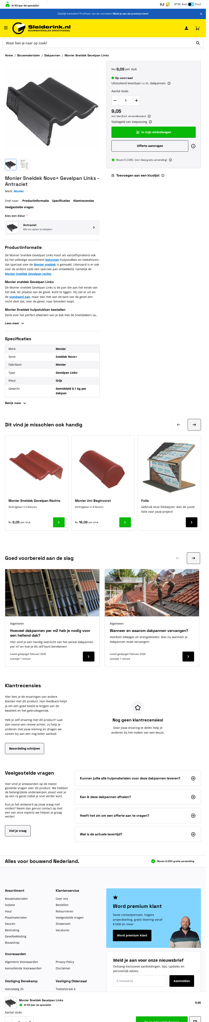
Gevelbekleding (15, 936)
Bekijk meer (16, 403)
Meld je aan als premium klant (130, 13)
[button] (52, 227)
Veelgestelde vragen (19, 207)
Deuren (10, 924)
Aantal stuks (119, 91)
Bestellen (62, 905)
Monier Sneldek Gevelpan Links (87, 55)
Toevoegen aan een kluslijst (135, 175)
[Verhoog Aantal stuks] (136, 100)
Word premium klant (132, 935)
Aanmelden (182, 981)
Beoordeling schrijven (24, 748)
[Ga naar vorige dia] (177, 558)
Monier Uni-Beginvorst (93, 500)
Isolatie (10, 905)
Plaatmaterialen (16, 917)
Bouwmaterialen (28, 55)
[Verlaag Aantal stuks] (115, 100)
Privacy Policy (65, 962)
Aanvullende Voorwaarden (23, 968)
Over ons (62, 899)
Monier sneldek (45, 264)
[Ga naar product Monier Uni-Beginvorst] (125, 522)
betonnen (52, 260)
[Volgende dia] (194, 425)
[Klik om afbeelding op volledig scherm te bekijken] (52, 108)
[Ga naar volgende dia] (193, 558)
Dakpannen (52, 55)
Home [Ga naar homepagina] (9, 55)
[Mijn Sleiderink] (186, 28)
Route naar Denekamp (20, 1008)
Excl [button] (198, 4)
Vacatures (62, 930)
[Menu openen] (5, 27)
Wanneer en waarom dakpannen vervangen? (149, 630)
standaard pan (19, 297)
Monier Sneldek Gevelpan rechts (28, 274)
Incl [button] (184, 4)
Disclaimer (63, 968)
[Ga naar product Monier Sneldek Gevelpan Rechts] (59, 522)
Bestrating (12, 930)
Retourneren (64, 911)
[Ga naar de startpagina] (41, 28)
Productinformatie (35, 201)
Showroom (63, 924)
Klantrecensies (83, 201)
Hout (8, 911)
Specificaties (61, 201)
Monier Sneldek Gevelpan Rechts (34, 500)
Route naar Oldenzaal (71, 1008)
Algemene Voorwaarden (21, 962)
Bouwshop (12, 943)
